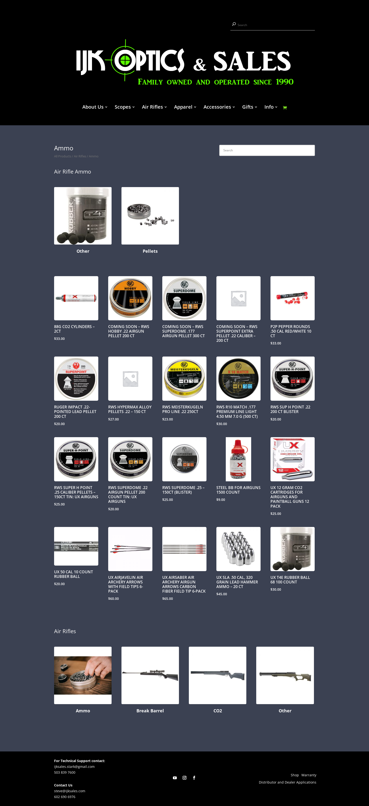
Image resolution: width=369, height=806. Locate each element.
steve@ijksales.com (69, 791)
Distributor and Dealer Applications (287, 783)
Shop (295, 775)
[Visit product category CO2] (217, 681)
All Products (62, 156)
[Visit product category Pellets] (150, 221)
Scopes (123, 107)
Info (269, 107)
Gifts (247, 107)
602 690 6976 (64, 796)
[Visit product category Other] (83, 221)
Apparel (183, 107)
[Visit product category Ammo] (83, 681)
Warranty (308, 775)
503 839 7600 (64, 772)
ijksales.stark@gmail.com (74, 766)
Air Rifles (152, 107)
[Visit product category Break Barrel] (150, 681)
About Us (93, 107)
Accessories (217, 107)
